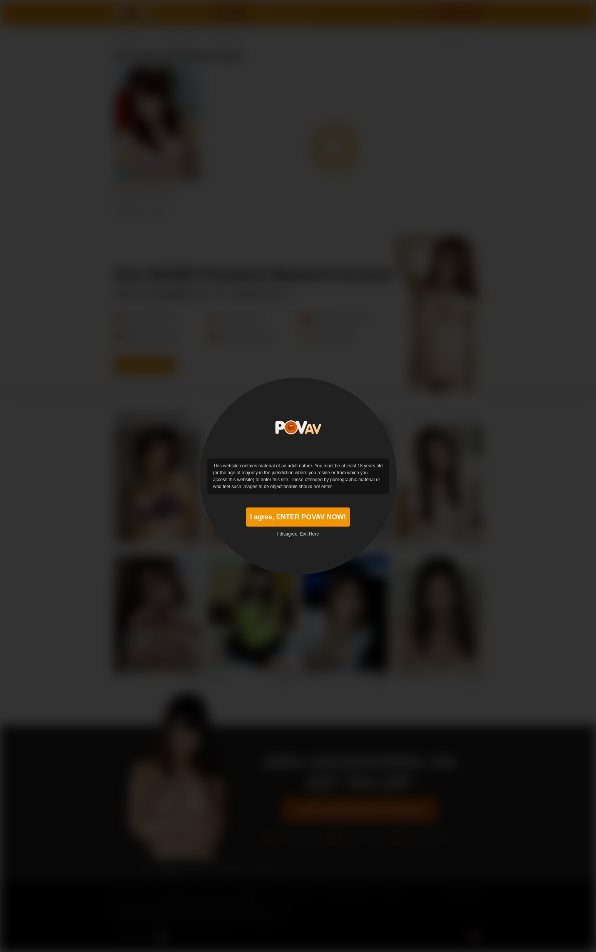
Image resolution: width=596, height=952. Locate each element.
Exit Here (309, 534)
